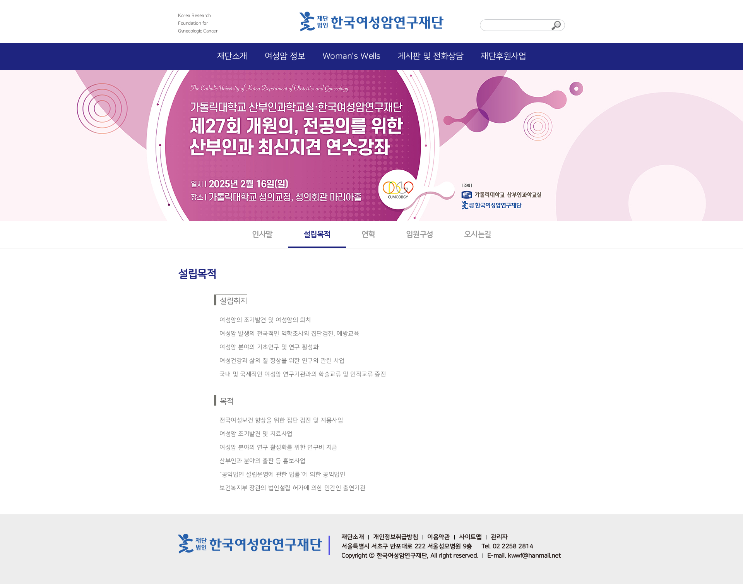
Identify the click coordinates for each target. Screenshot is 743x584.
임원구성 (419, 234)
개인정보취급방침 (395, 537)
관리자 (499, 537)
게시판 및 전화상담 (431, 56)
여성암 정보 (285, 56)
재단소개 (232, 56)
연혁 (368, 234)
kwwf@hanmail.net (534, 555)
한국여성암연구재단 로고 (371, 24)
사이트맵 (470, 537)
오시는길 (477, 234)
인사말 (262, 234)
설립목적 (316, 234)
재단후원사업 (503, 56)
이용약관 (438, 537)
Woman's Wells (351, 56)
